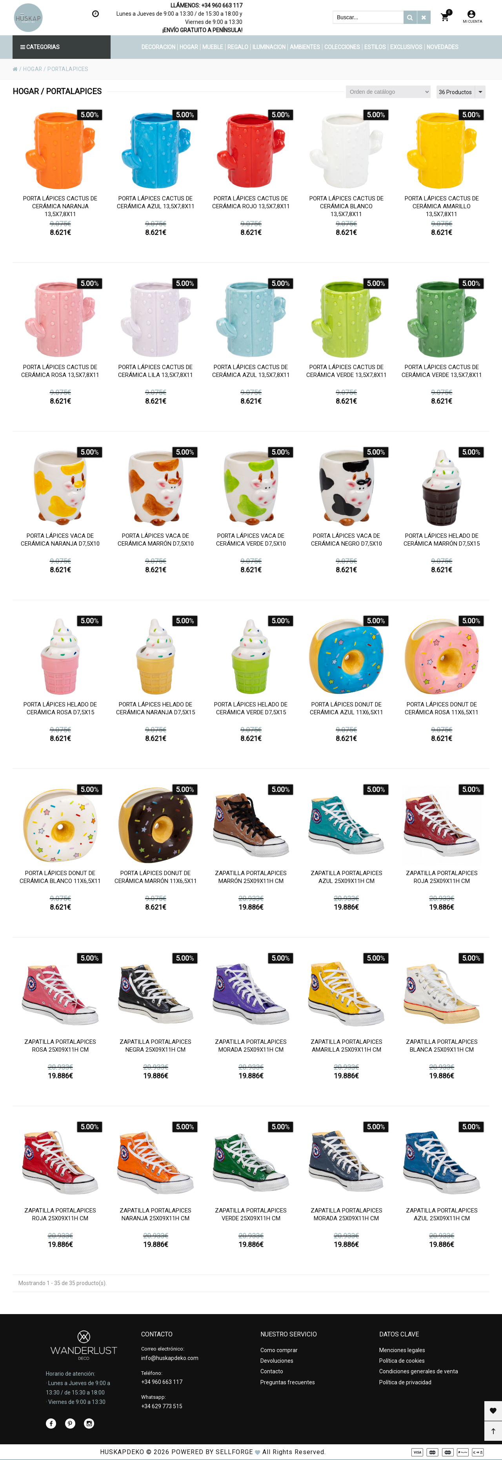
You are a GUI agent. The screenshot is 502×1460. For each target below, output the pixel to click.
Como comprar (279, 1350)
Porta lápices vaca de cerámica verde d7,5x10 (251, 542)
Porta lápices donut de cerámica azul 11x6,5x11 (346, 711)
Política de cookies (402, 1361)
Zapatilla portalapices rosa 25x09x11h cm (60, 1048)
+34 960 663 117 (221, 5)
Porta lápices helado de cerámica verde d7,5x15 (250, 711)
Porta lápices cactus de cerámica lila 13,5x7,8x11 (155, 373)
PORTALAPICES (68, 69)
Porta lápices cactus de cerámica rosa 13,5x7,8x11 (60, 373)
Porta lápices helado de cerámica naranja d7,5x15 (155, 711)
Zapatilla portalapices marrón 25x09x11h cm (251, 879)
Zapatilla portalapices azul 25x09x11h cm (346, 879)
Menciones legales (402, 1350)
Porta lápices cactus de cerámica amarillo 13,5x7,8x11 (442, 209)
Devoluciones (276, 1361)
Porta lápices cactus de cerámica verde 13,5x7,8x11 (346, 373)
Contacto (271, 1371)
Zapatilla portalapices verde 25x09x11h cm (251, 1217)
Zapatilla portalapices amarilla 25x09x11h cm (346, 1048)
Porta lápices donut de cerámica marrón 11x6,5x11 (156, 879)
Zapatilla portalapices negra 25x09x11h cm (155, 1048)
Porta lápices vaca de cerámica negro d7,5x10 (346, 542)
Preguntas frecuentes (287, 1382)
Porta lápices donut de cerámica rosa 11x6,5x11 (441, 711)
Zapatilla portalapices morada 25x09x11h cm (251, 1048)
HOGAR (33, 69)
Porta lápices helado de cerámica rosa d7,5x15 (60, 711)
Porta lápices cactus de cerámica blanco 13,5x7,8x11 (346, 209)
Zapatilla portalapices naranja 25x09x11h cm (155, 1217)
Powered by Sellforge (212, 1452)
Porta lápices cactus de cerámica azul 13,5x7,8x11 (156, 205)
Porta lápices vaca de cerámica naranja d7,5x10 (60, 542)
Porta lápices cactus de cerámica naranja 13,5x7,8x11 (60, 209)
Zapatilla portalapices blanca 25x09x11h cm (442, 1048)
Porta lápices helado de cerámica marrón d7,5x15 (442, 542)
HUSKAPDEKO (122, 1452)
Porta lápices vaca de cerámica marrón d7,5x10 (156, 542)
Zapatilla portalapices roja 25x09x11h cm (442, 879)
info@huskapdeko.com (169, 1358)
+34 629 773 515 (161, 1406)
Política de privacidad (405, 1382)
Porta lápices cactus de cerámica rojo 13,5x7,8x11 (251, 205)
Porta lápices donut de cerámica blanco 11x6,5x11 (60, 879)
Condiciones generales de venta (418, 1371)
